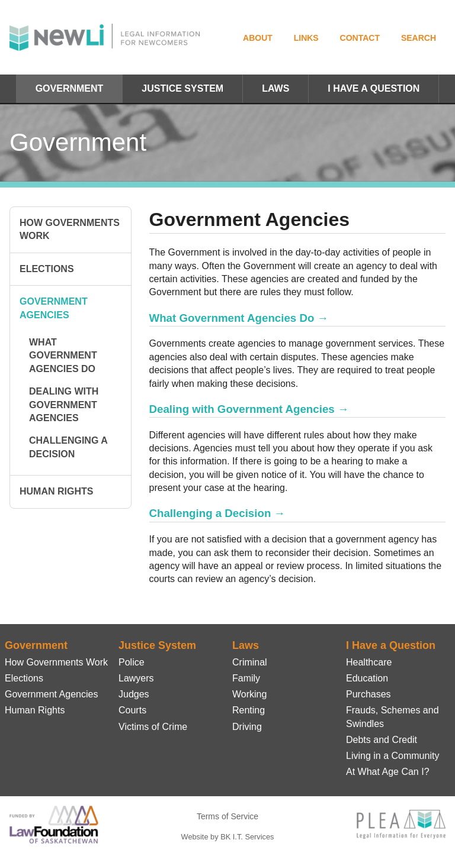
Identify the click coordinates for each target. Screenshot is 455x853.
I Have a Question (373, 88)
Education (367, 678)
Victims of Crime (152, 727)
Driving (247, 727)
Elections (47, 269)
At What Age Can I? (388, 772)
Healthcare (369, 662)
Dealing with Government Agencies (63, 404)
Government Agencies (54, 307)
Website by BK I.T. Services (227, 836)
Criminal (249, 662)
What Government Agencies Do (63, 355)
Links (306, 38)
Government (70, 88)
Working (249, 694)
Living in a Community (392, 756)
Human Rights (56, 491)
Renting (248, 710)
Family (246, 678)
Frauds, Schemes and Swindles (392, 716)
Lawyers (136, 678)
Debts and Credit (381, 740)
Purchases (368, 694)
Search (418, 38)
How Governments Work (70, 229)
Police (131, 662)
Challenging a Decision (68, 446)
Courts (132, 710)
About (258, 38)
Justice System (182, 88)
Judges (133, 694)
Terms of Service (227, 816)
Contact (360, 38)
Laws (275, 88)
